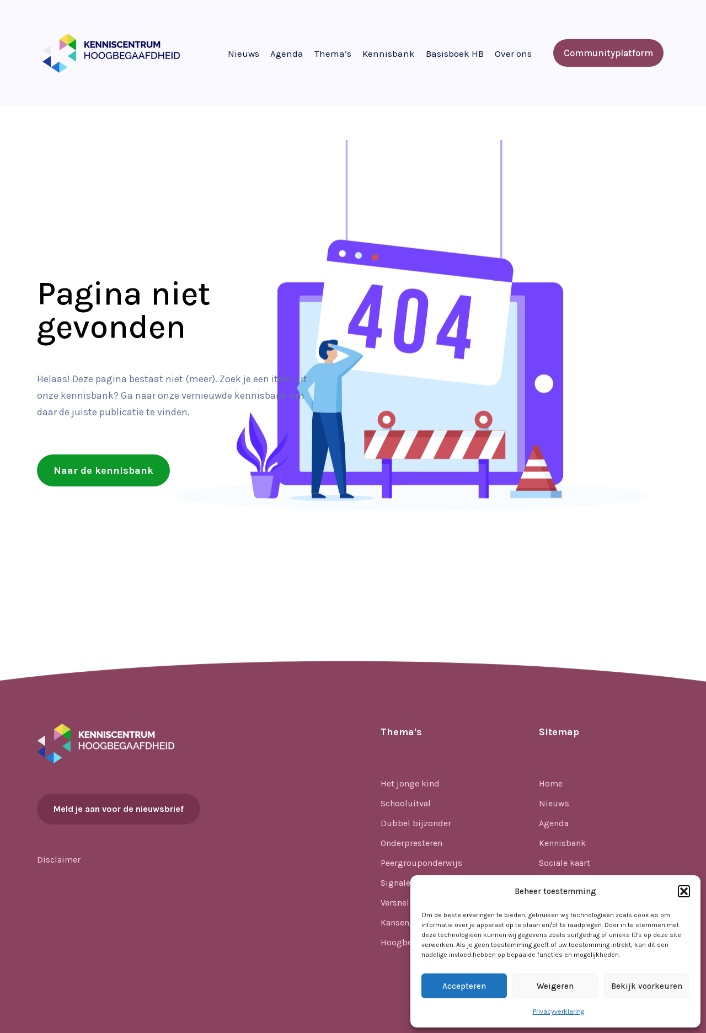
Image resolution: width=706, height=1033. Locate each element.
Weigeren (555, 986)
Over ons (513, 53)
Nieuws (243, 53)
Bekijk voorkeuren (646, 986)
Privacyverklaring (558, 1011)
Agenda (286, 53)
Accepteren (464, 986)
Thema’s (332, 53)
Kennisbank (388, 53)
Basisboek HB (455, 53)
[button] (683, 891)
